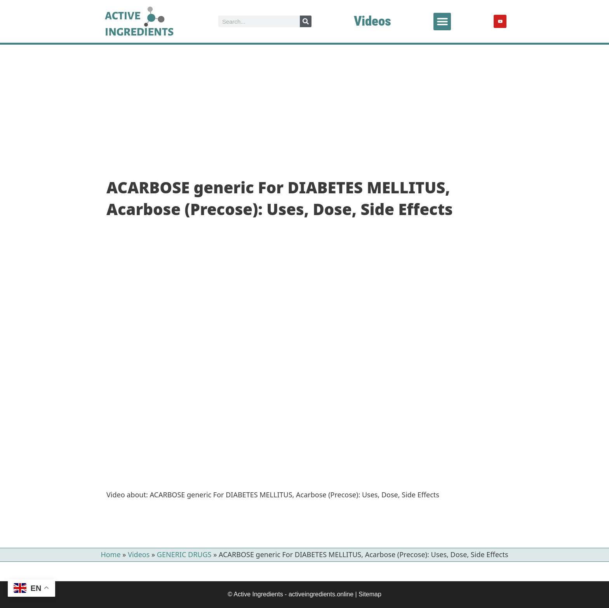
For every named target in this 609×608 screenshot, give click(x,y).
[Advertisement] (304, 103)
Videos (372, 21)
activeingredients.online (321, 594)
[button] (442, 21)
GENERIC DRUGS (184, 554)
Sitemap (369, 594)
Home (110, 554)
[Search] (305, 21)
